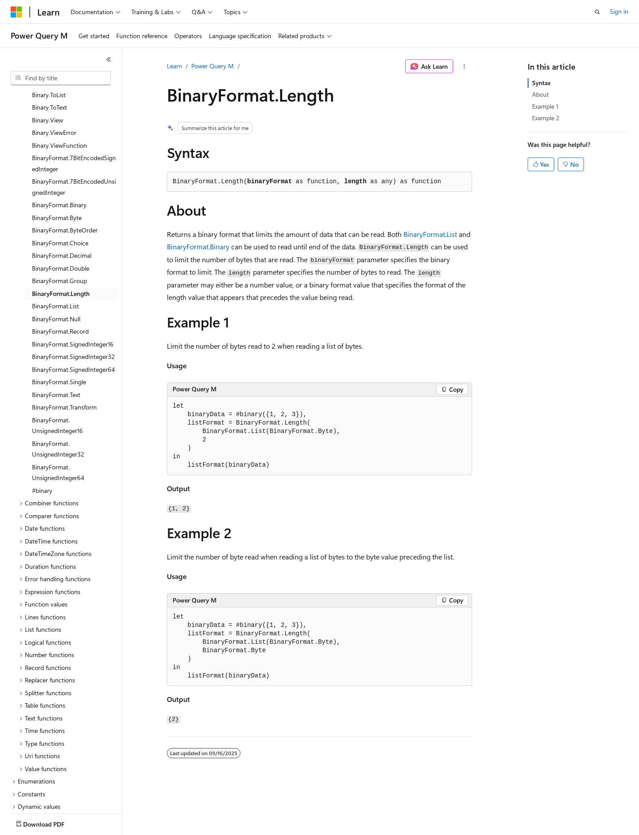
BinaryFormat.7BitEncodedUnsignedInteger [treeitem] (74, 135)
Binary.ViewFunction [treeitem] (59, 93)
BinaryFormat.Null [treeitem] (56, 267)
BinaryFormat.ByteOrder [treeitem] (65, 178)
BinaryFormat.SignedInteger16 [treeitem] (73, 292)
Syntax (541, 83)
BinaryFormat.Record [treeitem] (60, 279)
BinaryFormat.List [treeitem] (55, 254)
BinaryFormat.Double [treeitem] (60, 216)
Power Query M (212, 66)
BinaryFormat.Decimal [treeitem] (61, 203)
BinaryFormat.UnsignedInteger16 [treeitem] (57, 373)
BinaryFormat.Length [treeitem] (61, 241)
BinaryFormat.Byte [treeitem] (57, 165)
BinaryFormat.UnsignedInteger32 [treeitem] (58, 397)
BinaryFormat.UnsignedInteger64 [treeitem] (58, 420)
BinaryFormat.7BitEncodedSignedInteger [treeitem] (74, 111)
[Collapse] (108, 59)
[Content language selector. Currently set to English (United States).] (51, 822)
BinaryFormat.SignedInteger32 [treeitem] (73, 304)
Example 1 (545, 106)
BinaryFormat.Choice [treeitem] (60, 191)
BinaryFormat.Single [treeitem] (59, 330)
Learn (174, 66)
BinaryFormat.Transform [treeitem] (64, 355)
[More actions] (464, 66)
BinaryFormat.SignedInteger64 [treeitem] (73, 317)
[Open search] (597, 12)
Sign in (619, 11)
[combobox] (61, 78)
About (540, 94)
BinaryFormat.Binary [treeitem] (59, 153)
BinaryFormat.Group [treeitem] (59, 229)
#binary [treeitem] (42, 438)
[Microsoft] (16, 12)
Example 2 (546, 118)
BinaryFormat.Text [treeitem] (56, 343)
